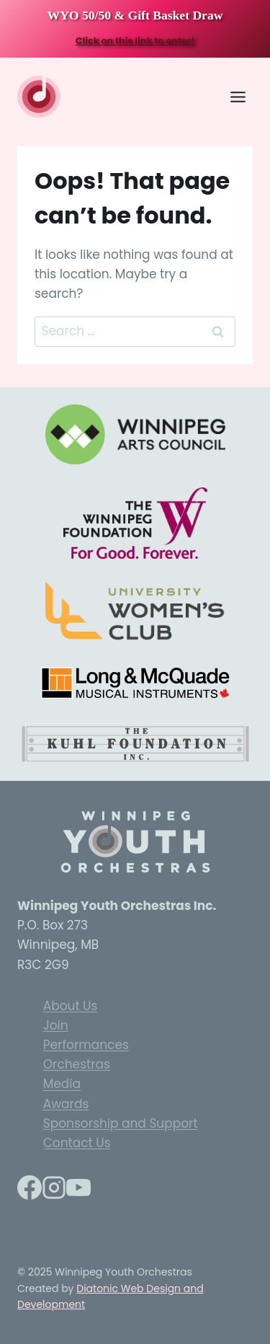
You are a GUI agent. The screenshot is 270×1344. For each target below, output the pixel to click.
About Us (70, 1005)
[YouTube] (78, 1191)
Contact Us (77, 1142)
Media (62, 1084)
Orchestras (76, 1064)
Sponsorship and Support (120, 1123)
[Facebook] (29, 1191)
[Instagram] (54, 1191)
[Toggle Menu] (238, 97)
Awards (66, 1104)
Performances (86, 1044)
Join (55, 1025)
